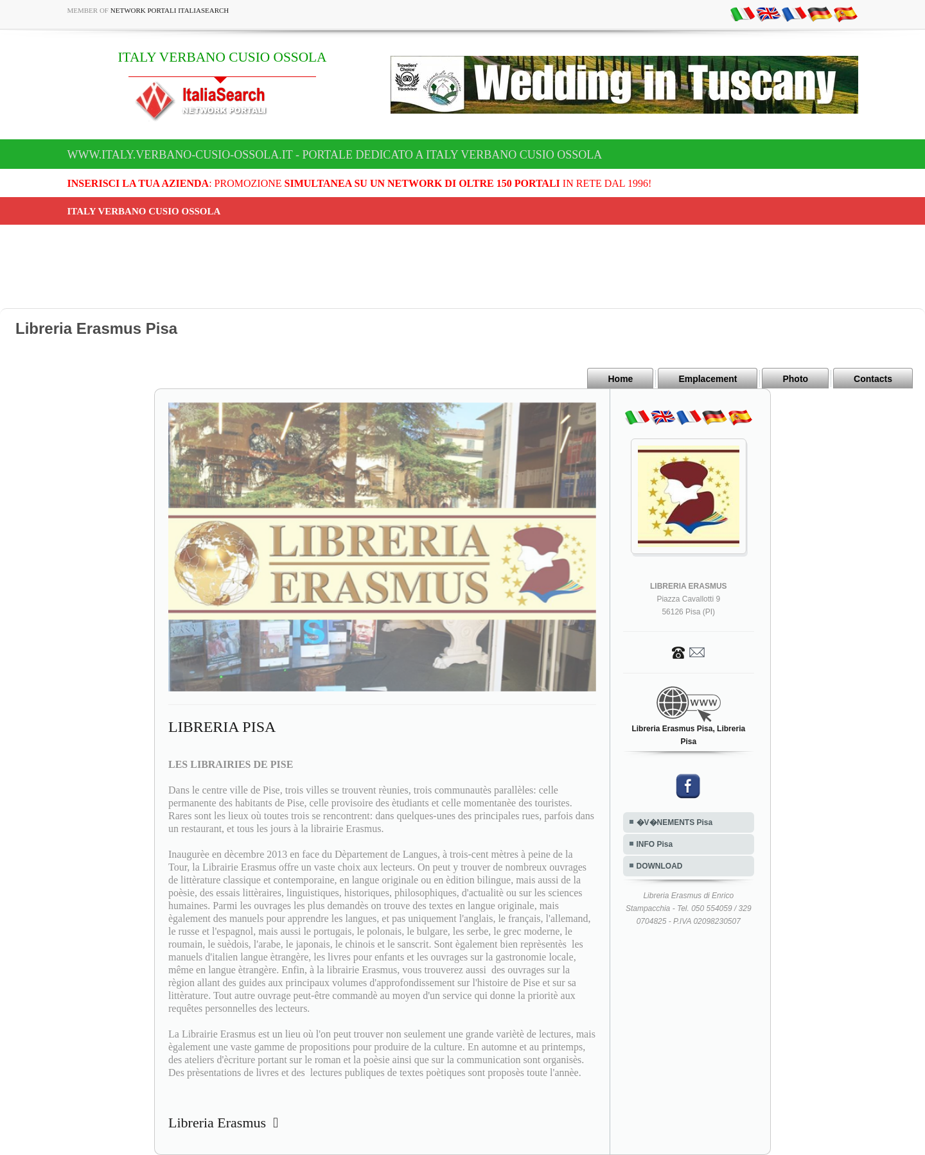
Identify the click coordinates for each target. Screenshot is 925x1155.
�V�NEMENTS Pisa (675, 822)
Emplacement (707, 379)
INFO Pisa (655, 844)
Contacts (873, 379)
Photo (795, 379)
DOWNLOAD (660, 866)
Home (620, 379)
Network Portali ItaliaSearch (169, 10)
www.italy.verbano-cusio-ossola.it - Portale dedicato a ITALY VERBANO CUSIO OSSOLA (335, 154)
